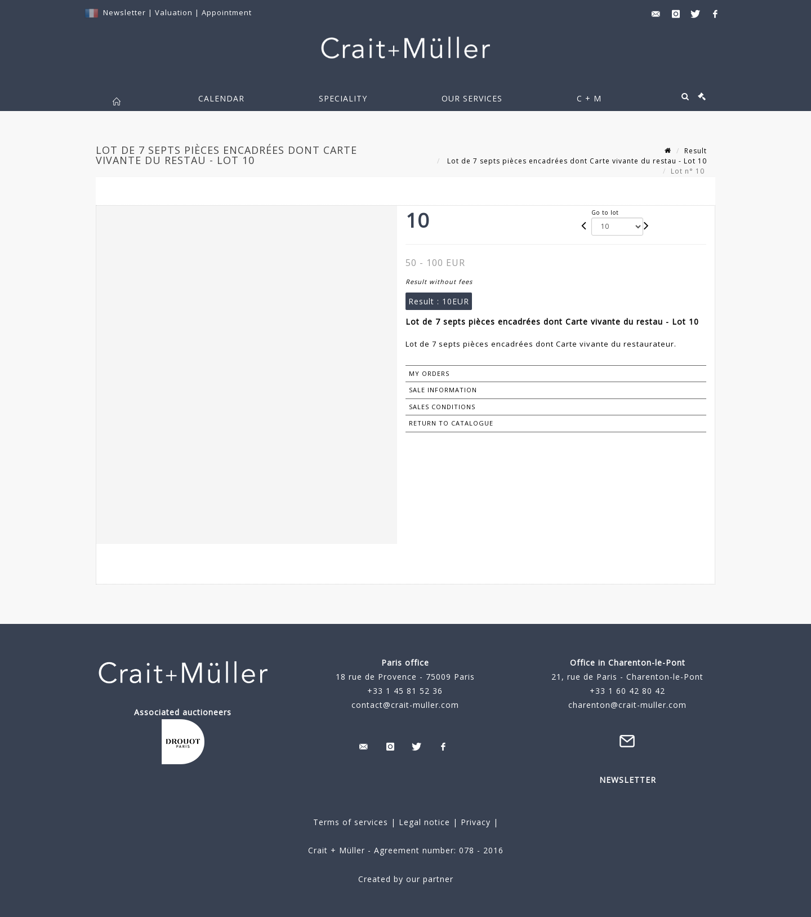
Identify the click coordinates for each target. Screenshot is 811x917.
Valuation (174, 12)
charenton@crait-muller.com (627, 704)
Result (695, 151)
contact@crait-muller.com (405, 704)
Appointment (227, 12)
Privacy (474, 822)
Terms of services (350, 822)
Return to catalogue (451, 423)
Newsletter (124, 12)
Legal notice (424, 822)
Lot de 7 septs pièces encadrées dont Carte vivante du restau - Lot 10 (576, 161)
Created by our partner (405, 879)
